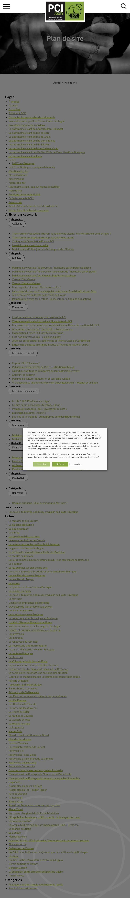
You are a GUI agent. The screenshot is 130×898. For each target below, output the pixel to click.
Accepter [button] (41, 464)
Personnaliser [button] (75, 464)
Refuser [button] (60, 464)
